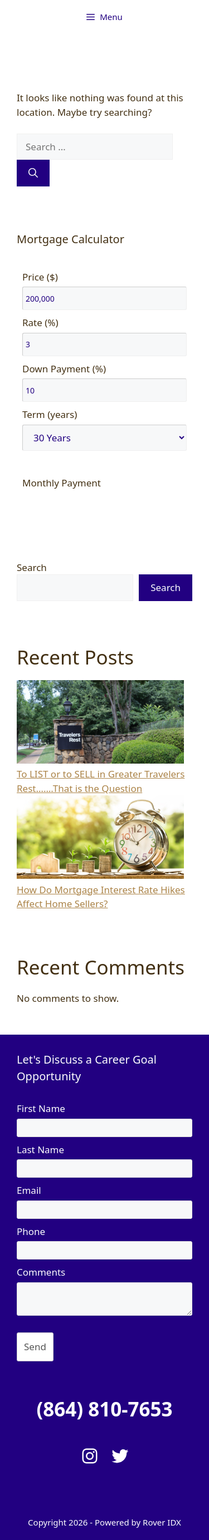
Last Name (40, 1149)
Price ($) (40, 276)
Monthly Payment (61, 482)
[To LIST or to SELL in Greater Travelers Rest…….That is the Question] (100, 723)
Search (32, 567)
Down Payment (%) (64, 368)
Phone (31, 1231)
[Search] (33, 173)
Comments (41, 1272)
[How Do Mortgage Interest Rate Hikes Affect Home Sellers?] (100, 839)
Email (29, 1190)
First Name (41, 1108)
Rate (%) (40, 322)
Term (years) (49, 414)
